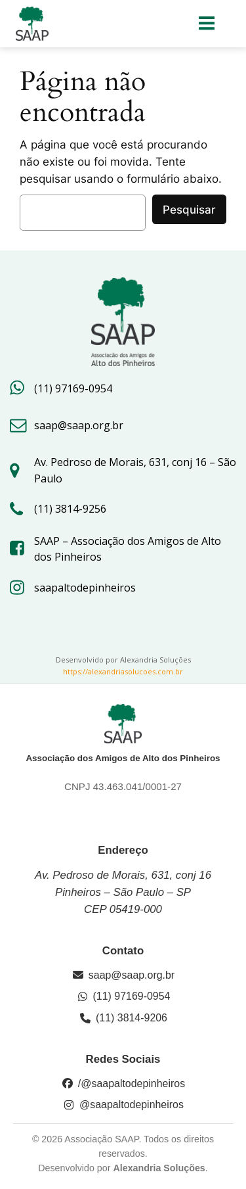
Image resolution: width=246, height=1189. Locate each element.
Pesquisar (189, 209)
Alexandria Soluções (159, 1168)
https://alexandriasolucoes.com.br (123, 671)
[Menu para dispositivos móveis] (207, 23)
